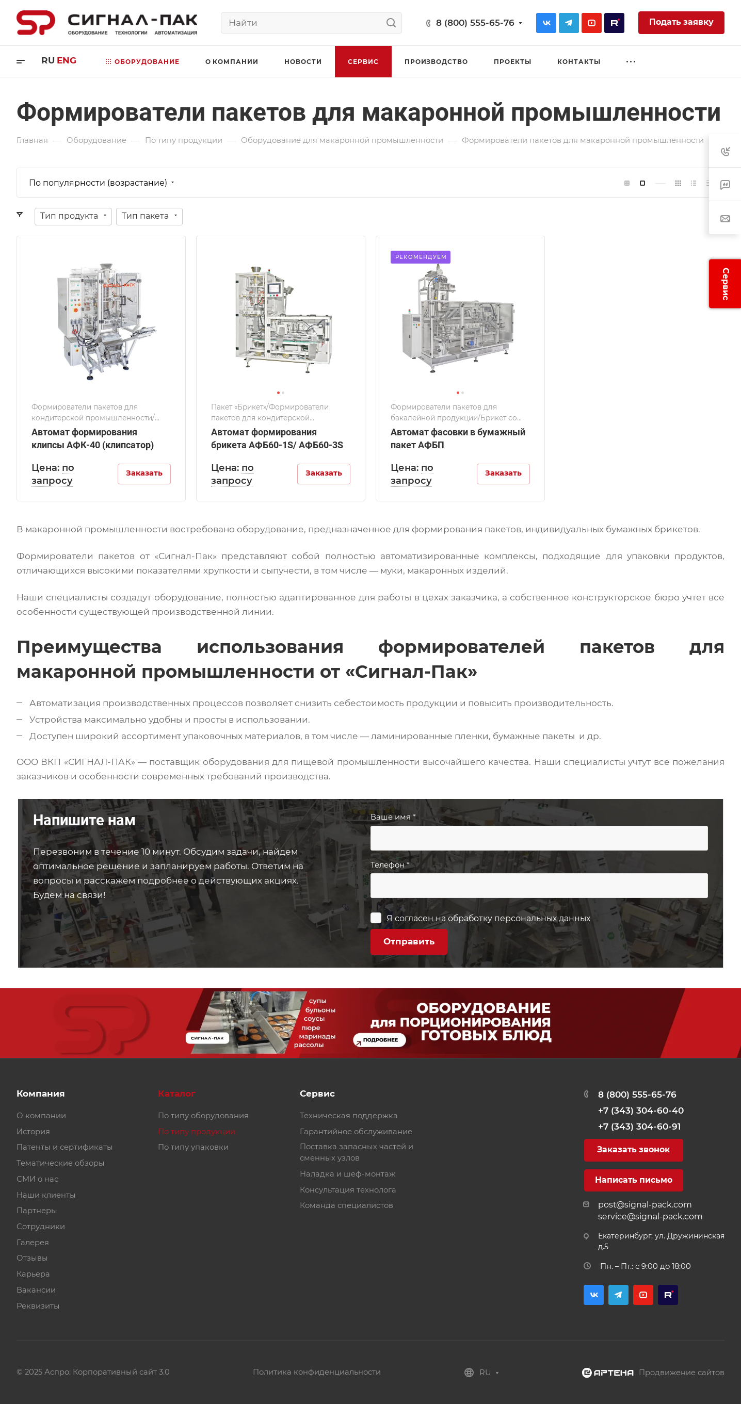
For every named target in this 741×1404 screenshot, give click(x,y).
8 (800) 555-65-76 (475, 23)
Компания (41, 1093)
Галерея (33, 1242)
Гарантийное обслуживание (356, 1131)
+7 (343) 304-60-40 (641, 1110)
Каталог (177, 1093)
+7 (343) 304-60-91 (639, 1126)
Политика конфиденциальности (317, 1372)
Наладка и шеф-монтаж (347, 1174)
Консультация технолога (348, 1190)
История (33, 1131)
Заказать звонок (633, 1149)
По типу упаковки (193, 1147)
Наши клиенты (46, 1195)
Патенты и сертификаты (65, 1147)
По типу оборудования (203, 1115)
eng (66, 60)
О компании (41, 1115)
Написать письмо (633, 1180)
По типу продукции (196, 1131)
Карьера (33, 1274)
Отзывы (32, 1258)
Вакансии (36, 1290)
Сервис (317, 1093)
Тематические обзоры (61, 1163)
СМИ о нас (37, 1179)
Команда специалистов (346, 1205)
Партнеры (37, 1210)
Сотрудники (41, 1226)
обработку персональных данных (519, 918)
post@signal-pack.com (645, 1205)
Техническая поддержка (349, 1115)
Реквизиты (38, 1306)
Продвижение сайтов (681, 1372)
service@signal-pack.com (650, 1216)
